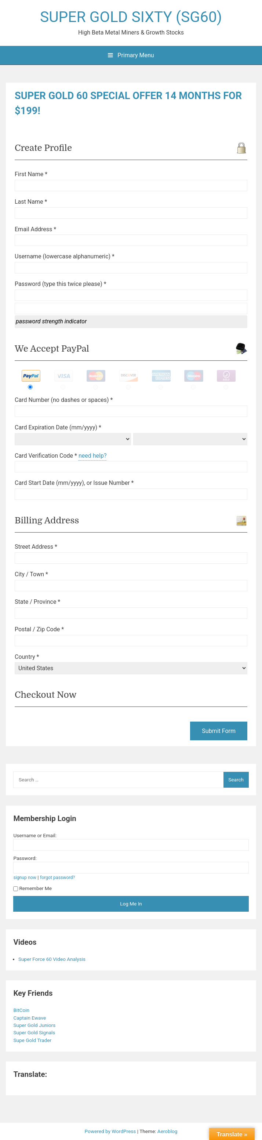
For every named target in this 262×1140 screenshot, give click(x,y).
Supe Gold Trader (32, 1040)
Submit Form (219, 730)
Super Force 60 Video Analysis (51, 959)
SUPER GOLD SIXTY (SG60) (131, 17)
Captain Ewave (30, 1018)
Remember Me (32, 888)
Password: (24, 858)
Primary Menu (131, 55)
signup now (24, 877)
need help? (93, 455)
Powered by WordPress (111, 1131)
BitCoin (21, 1010)
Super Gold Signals (34, 1032)
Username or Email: (35, 835)
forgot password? (57, 877)
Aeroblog (167, 1131)
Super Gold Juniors (35, 1025)
